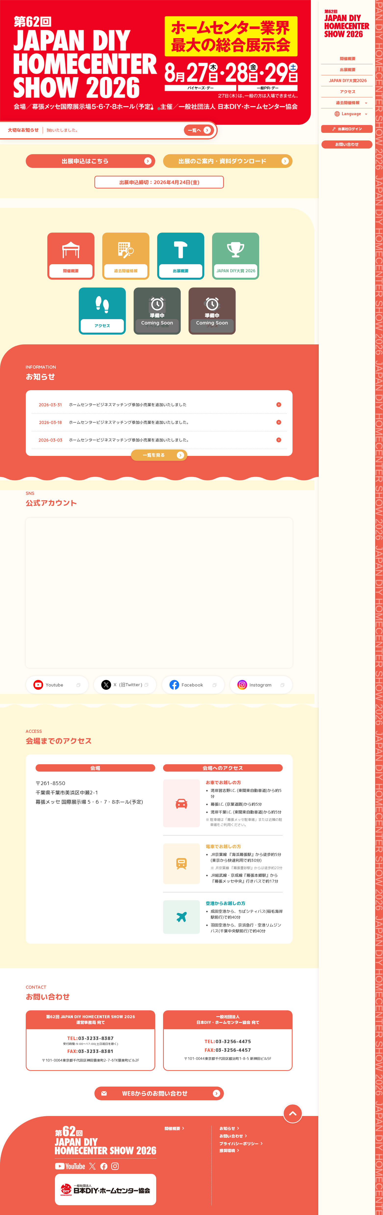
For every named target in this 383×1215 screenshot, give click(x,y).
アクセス (348, 91)
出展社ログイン (347, 129)
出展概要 (348, 69)
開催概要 (348, 58)
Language (347, 114)
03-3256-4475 (233, 1042)
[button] (152, 108)
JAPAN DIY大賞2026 (348, 80)
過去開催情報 (347, 102)
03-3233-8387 (96, 1038)
